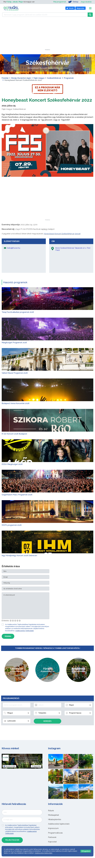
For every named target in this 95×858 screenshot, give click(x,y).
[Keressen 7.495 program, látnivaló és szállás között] (45, 14)
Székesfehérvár (54, 78)
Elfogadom (86, 851)
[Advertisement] (47, 35)
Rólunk (51, 811)
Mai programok (59, 2)
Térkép (73, 2)
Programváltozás (55, 833)
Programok (69, 78)
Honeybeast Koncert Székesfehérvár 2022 (47, 100)
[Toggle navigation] (90, 8)
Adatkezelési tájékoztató (58, 824)
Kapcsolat (52, 842)
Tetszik (9, 766)
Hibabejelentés (54, 819)
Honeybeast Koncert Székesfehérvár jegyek (62, 234)
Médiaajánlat (53, 815)
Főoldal (5, 78)
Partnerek (52, 837)
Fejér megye (39, 78)
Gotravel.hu (14, 756)
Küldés (8, 636)
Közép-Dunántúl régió (21, 78)
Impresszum (53, 828)
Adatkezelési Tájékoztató (24, 631)
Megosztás (36, 766)
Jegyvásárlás (86, 2)
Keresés (47, 721)
